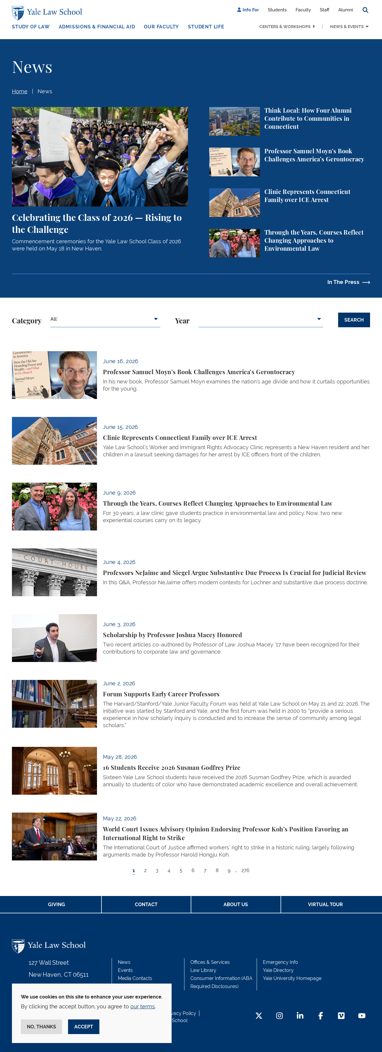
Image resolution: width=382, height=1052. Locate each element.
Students (277, 10)
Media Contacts (135, 978)
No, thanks (41, 1027)
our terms (142, 1006)
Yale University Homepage (292, 978)
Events (125, 970)
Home (19, 91)
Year (182, 321)
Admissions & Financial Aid (97, 27)
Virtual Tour (325, 904)
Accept (83, 1027)
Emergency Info (280, 962)
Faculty (303, 10)
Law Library (203, 970)
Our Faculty (161, 27)
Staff (324, 10)
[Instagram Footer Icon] (279, 1016)
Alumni (345, 10)
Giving (56, 904)
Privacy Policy (180, 1013)
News (45, 91)
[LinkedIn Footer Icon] (300, 1016)
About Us (236, 904)
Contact (146, 904)
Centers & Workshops (285, 26)
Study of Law (31, 27)
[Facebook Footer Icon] (320, 1016)
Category (26, 321)
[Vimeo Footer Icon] (341, 1016)
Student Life (206, 27)
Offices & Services (210, 962)
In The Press (343, 282)
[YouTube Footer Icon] (362, 1016)
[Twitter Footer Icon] (259, 1016)
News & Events (347, 26)
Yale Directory (278, 970)
